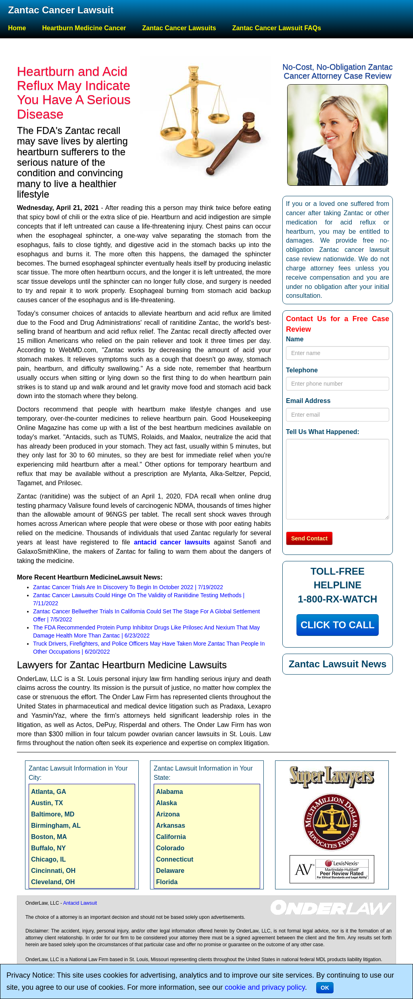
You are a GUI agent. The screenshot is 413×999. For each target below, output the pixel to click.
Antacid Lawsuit (80, 903)
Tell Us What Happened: (322, 431)
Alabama (169, 791)
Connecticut (174, 859)
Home (17, 28)
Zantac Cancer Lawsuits (179, 28)
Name (295, 339)
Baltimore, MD (53, 814)
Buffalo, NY (48, 848)
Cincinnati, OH (53, 870)
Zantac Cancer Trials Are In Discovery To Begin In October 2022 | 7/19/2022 (128, 587)
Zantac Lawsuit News (338, 663)
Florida (166, 882)
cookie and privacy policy (265, 987)
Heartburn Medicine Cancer (84, 28)
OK (325, 987)
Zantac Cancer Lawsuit (60, 9)
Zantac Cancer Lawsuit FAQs (276, 28)
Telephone (302, 370)
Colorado (170, 848)
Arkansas (170, 825)
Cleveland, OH (53, 882)
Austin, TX (47, 803)
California (171, 836)
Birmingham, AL (56, 825)
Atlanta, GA (48, 791)
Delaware (170, 870)
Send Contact (309, 538)
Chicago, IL (48, 859)
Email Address (308, 400)
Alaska (166, 803)
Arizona (168, 814)
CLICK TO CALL (337, 624)
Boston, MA (49, 836)
